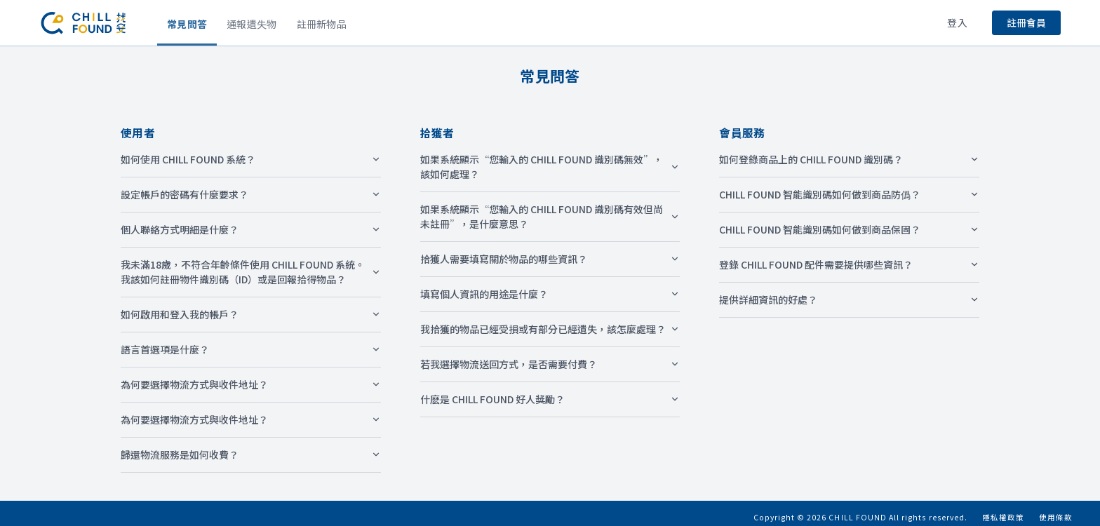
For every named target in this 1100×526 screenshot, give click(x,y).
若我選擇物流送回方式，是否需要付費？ (550, 364)
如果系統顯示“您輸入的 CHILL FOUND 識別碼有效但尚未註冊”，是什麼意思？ (550, 216)
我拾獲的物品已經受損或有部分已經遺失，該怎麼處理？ (550, 329)
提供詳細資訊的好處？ (849, 299)
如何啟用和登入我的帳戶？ (251, 314)
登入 (957, 22)
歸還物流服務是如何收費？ (251, 454)
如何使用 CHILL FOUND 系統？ (251, 159)
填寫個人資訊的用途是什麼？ (550, 294)
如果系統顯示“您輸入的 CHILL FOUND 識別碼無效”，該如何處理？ (550, 166)
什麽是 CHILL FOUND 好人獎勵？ (550, 399)
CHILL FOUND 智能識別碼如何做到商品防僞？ (849, 194)
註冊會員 (1026, 22)
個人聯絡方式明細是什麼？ (251, 229)
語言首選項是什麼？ (251, 349)
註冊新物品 (322, 24)
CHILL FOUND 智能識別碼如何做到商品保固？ (849, 229)
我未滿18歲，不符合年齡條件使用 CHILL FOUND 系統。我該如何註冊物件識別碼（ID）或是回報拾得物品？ (251, 271)
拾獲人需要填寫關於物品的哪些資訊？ (550, 259)
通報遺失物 (251, 24)
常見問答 (187, 24)
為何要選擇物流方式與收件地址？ (251, 384)
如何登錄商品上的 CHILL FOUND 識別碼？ (849, 159)
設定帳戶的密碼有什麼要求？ (251, 194)
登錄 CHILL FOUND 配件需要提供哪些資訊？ (849, 264)
